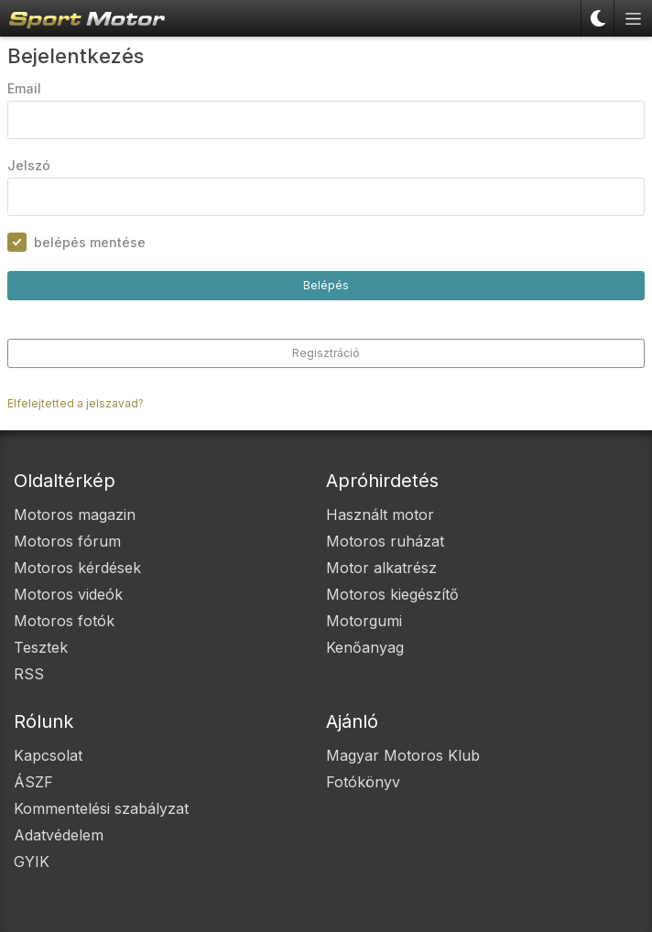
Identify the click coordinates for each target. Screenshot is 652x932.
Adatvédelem (58, 835)
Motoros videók (68, 594)
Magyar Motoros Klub (403, 755)
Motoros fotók (64, 621)
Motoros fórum (67, 541)
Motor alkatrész (381, 567)
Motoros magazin (75, 514)
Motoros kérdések (77, 567)
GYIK (31, 861)
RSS (29, 674)
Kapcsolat (48, 755)
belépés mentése (90, 242)
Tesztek (41, 647)
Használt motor (380, 514)
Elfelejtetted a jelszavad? (75, 403)
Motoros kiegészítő (392, 594)
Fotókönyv (363, 782)
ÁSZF (33, 782)
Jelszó (28, 165)
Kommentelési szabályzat (101, 808)
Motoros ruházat (385, 541)
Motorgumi (364, 621)
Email (24, 88)
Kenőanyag (365, 647)
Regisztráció (326, 353)
